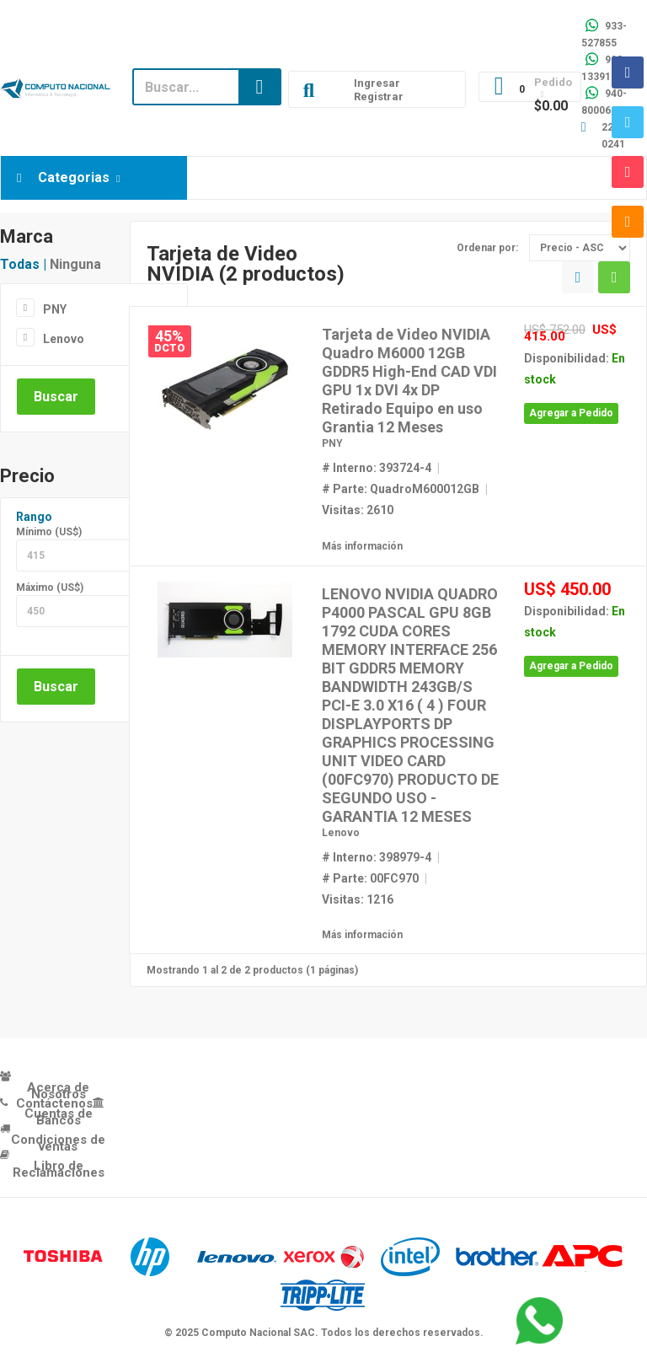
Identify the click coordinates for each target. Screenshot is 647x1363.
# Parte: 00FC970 (370, 878)
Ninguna (75, 264)
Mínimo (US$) (49, 532)
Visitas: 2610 (357, 510)
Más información (362, 546)
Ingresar (377, 83)
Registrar (379, 96)
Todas (20, 264)
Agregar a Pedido (571, 413)
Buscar (56, 397)
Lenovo (63, 339)
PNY (55, 309)
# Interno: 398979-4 (376, 857)
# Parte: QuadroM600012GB (400, 489)
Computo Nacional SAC (258, 1333)
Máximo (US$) (49, 587)
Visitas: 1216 (357, 899)
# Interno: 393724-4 (376, 468)
